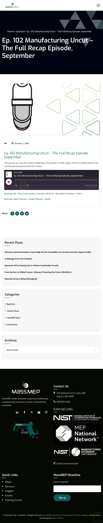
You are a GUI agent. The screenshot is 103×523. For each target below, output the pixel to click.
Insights (9, 491)
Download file (10, 193)
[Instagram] (46, 412)
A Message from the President (18, 258)
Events (9, 495)
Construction (12, 324)
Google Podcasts (36, 199)
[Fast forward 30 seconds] (31, 185)
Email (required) (61, 481)
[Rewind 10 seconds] (16, 185)
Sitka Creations (58, 518)
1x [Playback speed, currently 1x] (22, 185)
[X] (32, 412)
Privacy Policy (67, 515)
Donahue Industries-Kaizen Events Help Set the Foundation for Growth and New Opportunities (48, 252)
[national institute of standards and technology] (77, 417)
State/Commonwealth (67, 463)
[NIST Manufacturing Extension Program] (77, 451)
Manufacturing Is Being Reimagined (21, 279)
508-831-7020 (63, 401)
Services (9, 486)
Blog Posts (11, 304)
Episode (20, 31)
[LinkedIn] (17, 412)
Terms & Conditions (81, 515)
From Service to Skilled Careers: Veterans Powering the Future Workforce (38, 272)
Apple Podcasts (20, 199)
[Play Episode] (9, 182)
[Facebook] (24, 412)
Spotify (48, 199)
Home (10, 31)
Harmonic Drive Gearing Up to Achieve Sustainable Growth (32, 265)
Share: (5, 213)
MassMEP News (13, 318)
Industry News (13, 311)
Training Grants (13, 500)
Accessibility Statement (51, 515)
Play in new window (26, 193)
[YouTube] (39, 412)
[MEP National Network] (77, 433)
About (8, 482)
